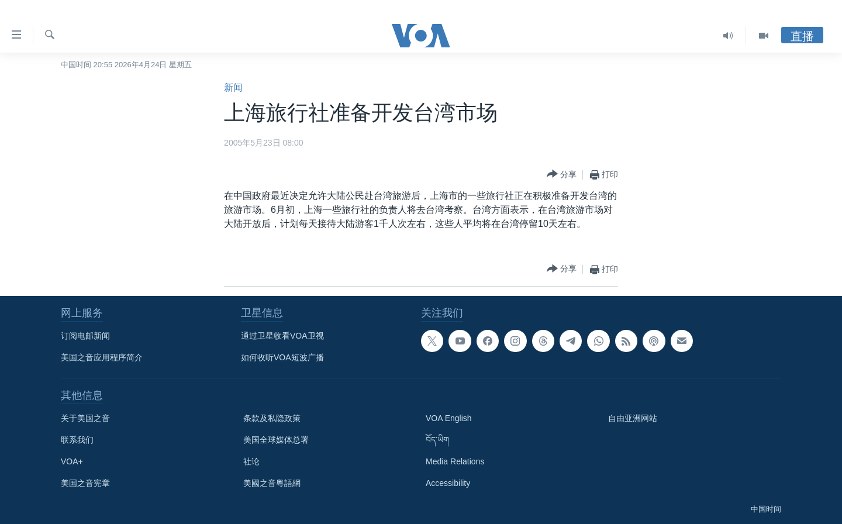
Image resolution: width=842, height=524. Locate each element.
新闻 (233, 87)
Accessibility (448, 483)
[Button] (562, 174)
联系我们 (77, 439)
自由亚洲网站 (632, 418)
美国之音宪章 (85, 483)
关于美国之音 (85, 418)
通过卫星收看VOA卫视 (282, 335)
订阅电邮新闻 (85, 335)
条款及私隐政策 (272, 418)
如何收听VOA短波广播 (282, 357)
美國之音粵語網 (272, 483)
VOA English (449, 418)
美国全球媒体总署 (276, 439)
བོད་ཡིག (437, 439)
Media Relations (455, 461)
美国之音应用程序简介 (102, 357)
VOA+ (72, 461)
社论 (251, 461)
